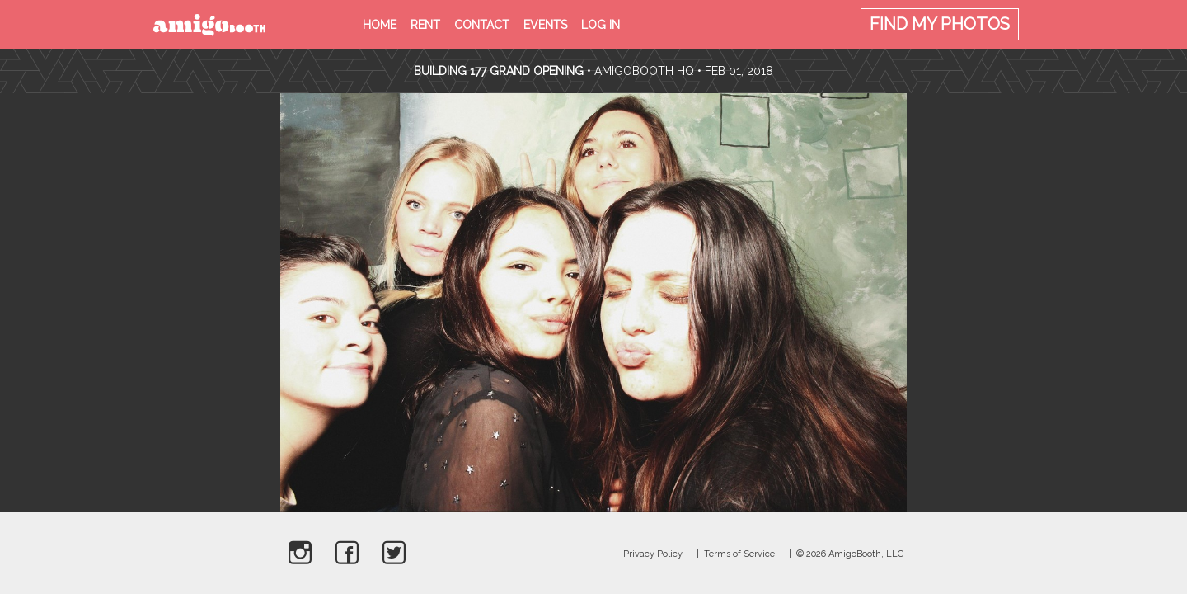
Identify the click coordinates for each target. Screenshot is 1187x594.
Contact (481, 24)
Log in (600, 24)
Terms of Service (739, 554)
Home (379, 24)
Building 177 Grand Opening (500, 71)
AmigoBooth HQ (644, 71)
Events (545, 24)
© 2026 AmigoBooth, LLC (849, 554)
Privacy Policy (653, 554)
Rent (425, 24)
